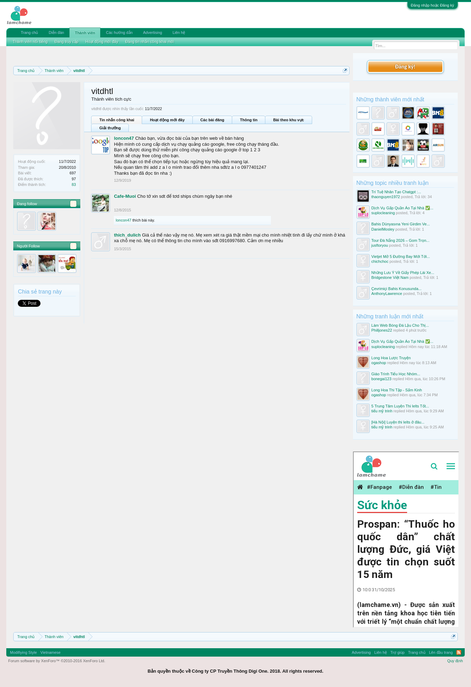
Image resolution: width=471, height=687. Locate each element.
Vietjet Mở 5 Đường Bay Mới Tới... (400, 256)
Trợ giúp (397, 652)
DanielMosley (383, 229)
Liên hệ (178, 32)
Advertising (152, 32)
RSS (458, 652)
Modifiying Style (23, 652)
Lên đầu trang (441, 652)
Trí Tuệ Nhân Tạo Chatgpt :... (396, 192)
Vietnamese (51, 652)
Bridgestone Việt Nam (390, 277)
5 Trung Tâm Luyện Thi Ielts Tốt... (400, 406)
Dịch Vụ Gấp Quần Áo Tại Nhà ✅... (402, 208)
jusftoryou (379, 245)
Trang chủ (29, 32)
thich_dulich (127, 235)
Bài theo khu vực (288, 120)
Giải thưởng (110, 128)
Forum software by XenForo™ (56, 661)
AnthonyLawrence (386, 293)
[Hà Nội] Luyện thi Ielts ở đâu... (398, 422)
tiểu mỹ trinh (381, 411)
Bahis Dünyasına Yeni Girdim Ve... (400, 224)
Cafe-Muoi (125, 196)
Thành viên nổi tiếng (30, 41)
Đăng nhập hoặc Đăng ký (432, 5)
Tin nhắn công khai (116, 120)
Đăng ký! (405, 66)
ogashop (378, 363)
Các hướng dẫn (119, 32)
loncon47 (124, 138)
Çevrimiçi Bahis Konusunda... (396, 289)
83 (74, 184)
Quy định (455, 661)
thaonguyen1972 (385, 197)
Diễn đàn (56, 32)
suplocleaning (383, 213)
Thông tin (248, 120)
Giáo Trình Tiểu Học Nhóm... (395, 374)
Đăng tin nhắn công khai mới (149, 41)
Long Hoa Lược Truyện (391, 358)
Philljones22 (381, 330)
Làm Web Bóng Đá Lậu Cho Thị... (400, 325)
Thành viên (85, 33)
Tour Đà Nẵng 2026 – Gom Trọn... (400, 240)
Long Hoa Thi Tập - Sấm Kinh (396, 390)
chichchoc (380, 261)
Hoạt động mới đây (167, 120)
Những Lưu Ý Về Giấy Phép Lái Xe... (402, 272)
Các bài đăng (212, 120)
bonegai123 (381, 379)
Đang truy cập (66, 41)
